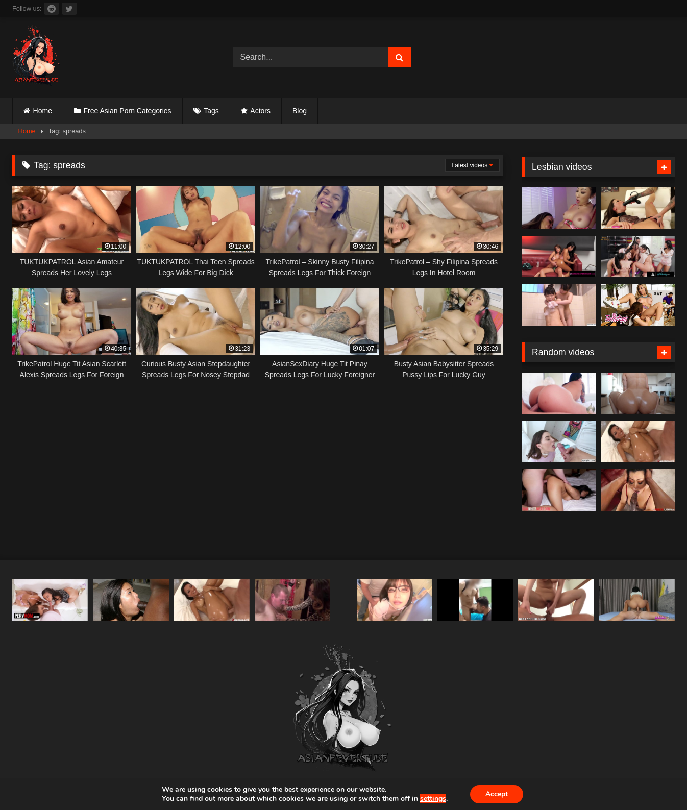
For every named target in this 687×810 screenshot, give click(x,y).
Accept (496, 794)
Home (42, 111)
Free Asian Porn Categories (127, 111)
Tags (211, 111)
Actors (260, 111)
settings (433, 798)
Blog (299, 111)
